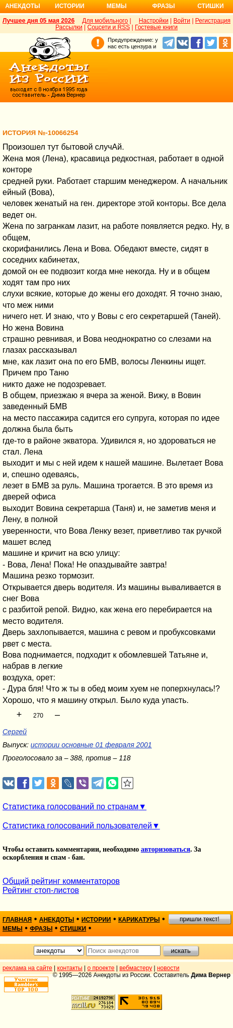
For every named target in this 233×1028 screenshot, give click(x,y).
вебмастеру (135, 968)
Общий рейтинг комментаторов (61, 881)
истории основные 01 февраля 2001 (91, 745)
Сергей (15, 732)
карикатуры (139, 919)
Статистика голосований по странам (70, 806)
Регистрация (212, 20)
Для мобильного (105, 20)
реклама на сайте (27, 968)
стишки (73, 928)
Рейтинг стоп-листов (41, 890)
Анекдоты (22, 6)
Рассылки (69, 27)
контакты (70, 968)
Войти (181, 20)
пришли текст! (199, 919)
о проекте (101, 968)
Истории (70, 6)
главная (17, 919)
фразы (41, 928)
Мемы (117, 6)
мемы (13, 928)
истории (96, 919)
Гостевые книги (156, 27)
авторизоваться (165, 849)
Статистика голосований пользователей (77, 825)
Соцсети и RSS (109, 27)
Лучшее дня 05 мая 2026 (38, 20)
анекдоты (56, 919)
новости (168, 968)
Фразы (163, 6)
